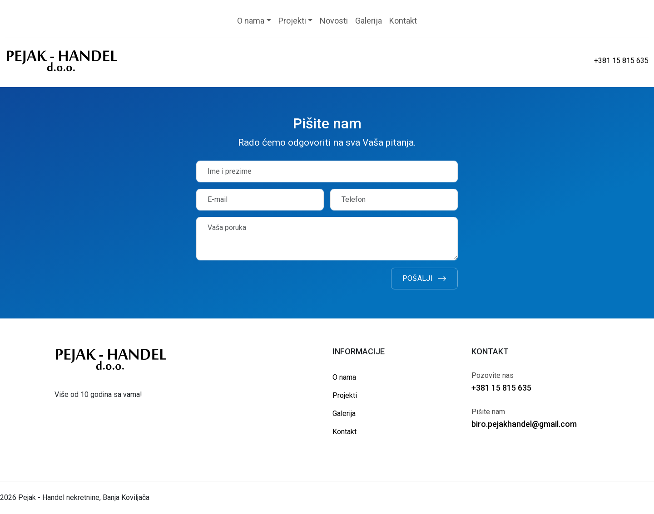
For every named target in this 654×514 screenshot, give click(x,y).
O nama (344, 377)
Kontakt (344, 431)
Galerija (344, 413)
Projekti (344, 395)
